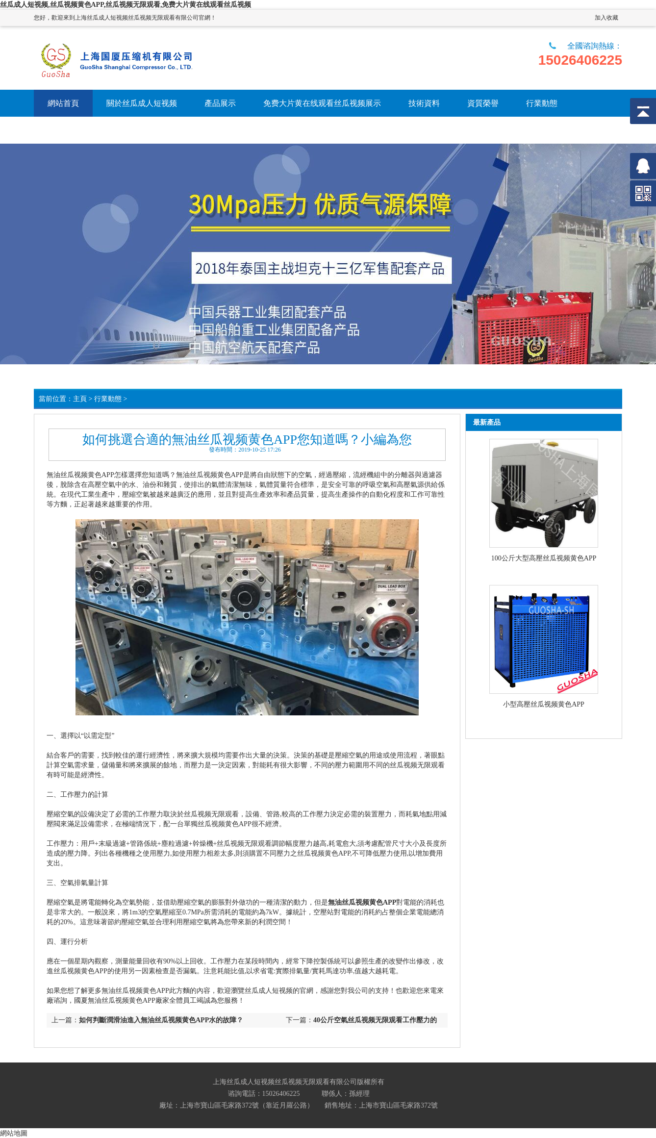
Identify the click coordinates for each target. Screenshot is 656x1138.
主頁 (80, 399)
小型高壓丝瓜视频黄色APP (543, 704)
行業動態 (108, 399)
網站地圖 (13, 1133)
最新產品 (487, 422)
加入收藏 (606, 17)
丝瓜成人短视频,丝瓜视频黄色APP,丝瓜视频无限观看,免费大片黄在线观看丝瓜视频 (125, 4)
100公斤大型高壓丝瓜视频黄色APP (544, 558)
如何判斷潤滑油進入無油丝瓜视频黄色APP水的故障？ (161, 1020)
